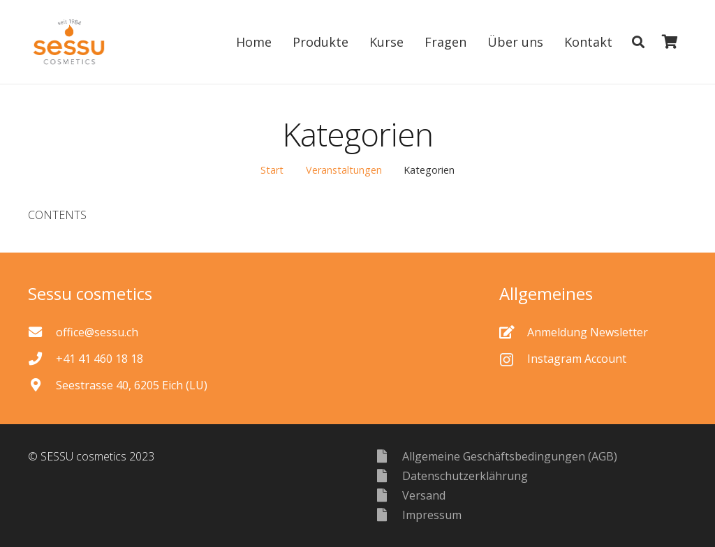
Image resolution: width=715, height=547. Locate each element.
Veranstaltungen (344, 170)
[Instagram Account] (513, 358)
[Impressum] (388, 514)
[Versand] (388, 495)
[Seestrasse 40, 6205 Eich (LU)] (42, 384)
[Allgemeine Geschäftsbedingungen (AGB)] (388, 456)
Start (271, 170)
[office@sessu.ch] (42, 331)
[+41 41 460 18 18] (42, 358)
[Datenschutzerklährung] (388, 475)
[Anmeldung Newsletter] (513, 331)
